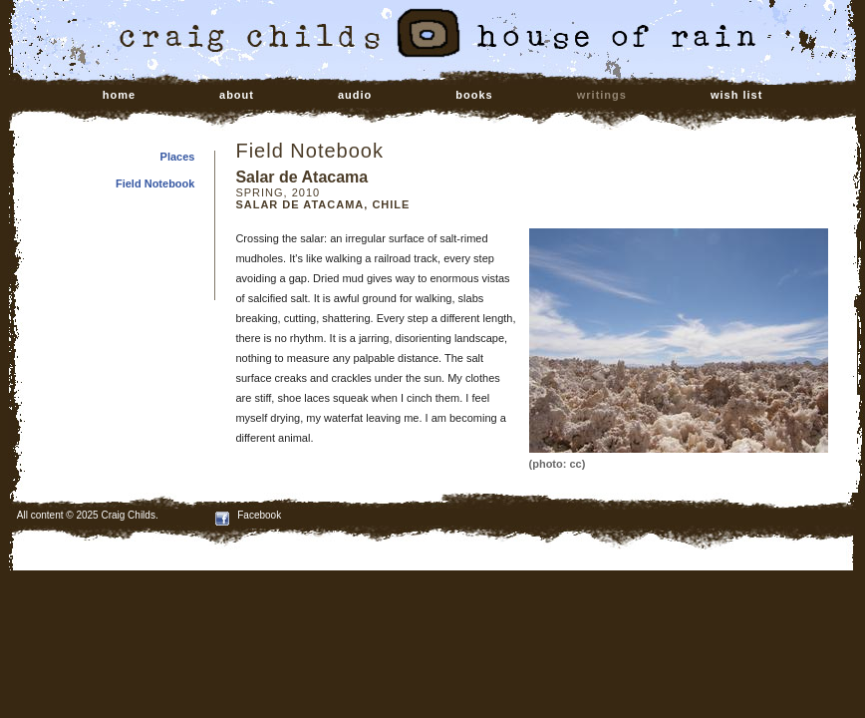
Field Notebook (155, 183)
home (119, 95)
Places (177, 157)
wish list (736, 95)
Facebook (248, 515)
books (473, 95)
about (236, 95)
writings (602, 95)
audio (355, 95)
